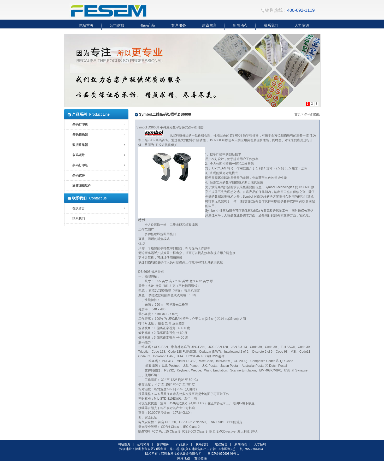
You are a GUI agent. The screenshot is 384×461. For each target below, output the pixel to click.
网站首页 (124, 444)
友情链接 (200, 458)
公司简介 (143, 444)
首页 (297, 114)
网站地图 (183, 458)
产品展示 (182, 444)
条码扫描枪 (312, 114)
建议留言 (221, 444)
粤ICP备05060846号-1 (223, 454)
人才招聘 (260, 444)
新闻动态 (240, 444)
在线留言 (78, 208)
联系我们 (78, 218)
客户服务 (163, 444)
